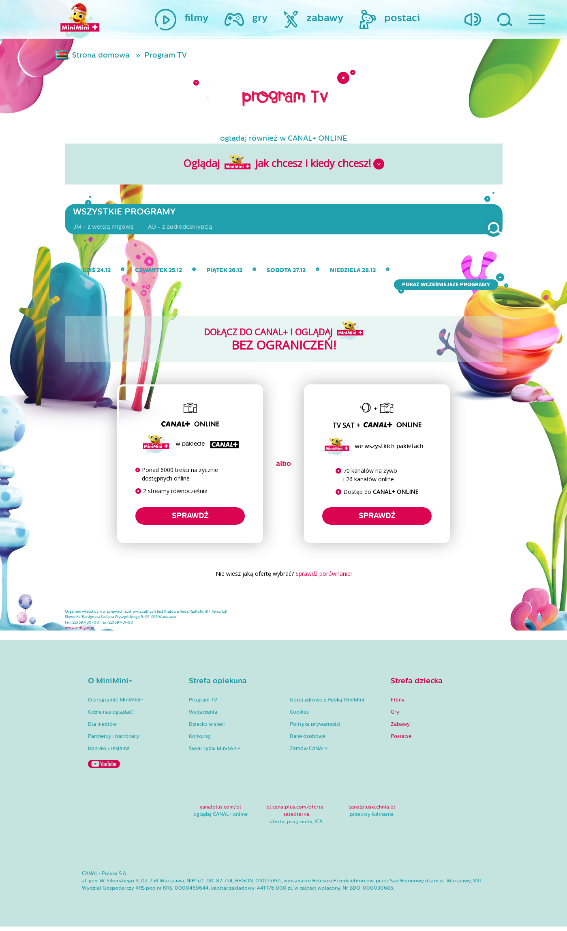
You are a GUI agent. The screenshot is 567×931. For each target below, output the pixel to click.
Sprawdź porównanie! (323, 576)
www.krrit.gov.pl (79, 631)
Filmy (397, 704)
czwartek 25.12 (158, 273)
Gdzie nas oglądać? (111, 716)
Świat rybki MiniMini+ (214, 753)
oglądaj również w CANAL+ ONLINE (283, 139)
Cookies (299, 716)
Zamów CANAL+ (308, 753)
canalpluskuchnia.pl (372, 811)
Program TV (166, 55)
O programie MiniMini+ (115, 704)
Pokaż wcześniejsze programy (448, 287)
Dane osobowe (307, 740)
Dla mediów (102, 728)
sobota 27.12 (286, 273)
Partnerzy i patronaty (113, 740)
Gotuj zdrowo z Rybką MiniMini (327, 704)
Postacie (401, 740)
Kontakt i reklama (109, 753)
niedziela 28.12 (353, 273)
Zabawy (400, 728)
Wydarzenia (203, 716)
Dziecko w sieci (207, 728)
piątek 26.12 (224, 273)
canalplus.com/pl (220, 811)
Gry (395, 716)
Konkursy (200, 740)
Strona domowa (102, 55)
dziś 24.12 (96, 273)
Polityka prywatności (315, 728)
